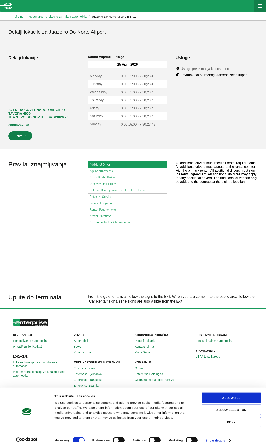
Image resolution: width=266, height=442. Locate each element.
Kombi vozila (84, 352)
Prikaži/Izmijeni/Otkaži (30, 346)
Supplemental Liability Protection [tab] (112, 222)
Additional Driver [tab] (102, 164)
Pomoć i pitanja (147, 340)
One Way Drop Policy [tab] (104, 184)
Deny (231, 415)
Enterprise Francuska (90, 379)
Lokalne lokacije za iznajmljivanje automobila (41, 364)
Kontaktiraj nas (147, 346)
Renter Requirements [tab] (105, 210)
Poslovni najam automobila (216, 340)
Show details (215, 434)
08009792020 (18, 125)
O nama (142, 368)
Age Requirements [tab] (103, 171)
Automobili (83, 340)
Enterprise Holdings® (151, 374)
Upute (21, 137)
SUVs (80, 346)
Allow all (231, 391)
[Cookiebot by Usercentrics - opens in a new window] (27, 434)
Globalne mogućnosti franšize (157, 379)
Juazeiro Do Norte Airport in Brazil (114, 16)
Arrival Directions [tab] (102, 216)
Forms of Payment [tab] (103, 203)
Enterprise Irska (87, 368)
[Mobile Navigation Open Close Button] (260, 6)
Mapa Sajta (144, 352)
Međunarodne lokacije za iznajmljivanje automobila (41, 373)
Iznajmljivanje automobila (32, 340)
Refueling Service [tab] (102, 197)
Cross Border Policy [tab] (104, 177)
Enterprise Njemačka (90, 374)
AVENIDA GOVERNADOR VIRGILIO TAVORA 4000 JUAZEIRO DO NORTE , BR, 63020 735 (39, 113)
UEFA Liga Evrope (210, 356)
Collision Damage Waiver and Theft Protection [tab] (120, 190)
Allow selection (231, 403)
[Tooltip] (233, 69)
